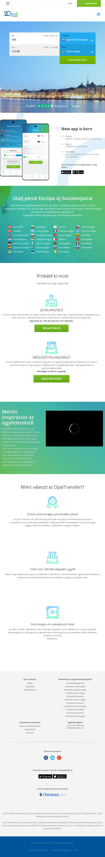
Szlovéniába (84, 247)
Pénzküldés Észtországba (75, 716)
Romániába (84, 243)
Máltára (59, 239)
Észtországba (40, 251)
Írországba (61, 251)
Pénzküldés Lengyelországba (75, 690)
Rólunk (30, 683)
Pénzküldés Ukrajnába (75, 713)
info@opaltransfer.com (75, 728)
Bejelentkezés (51, 378)
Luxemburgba (17, 239)
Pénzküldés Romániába (75, 703)
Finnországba (40, 231)
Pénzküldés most (77, 59)
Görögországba (86, 231)
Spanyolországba (19, 247)
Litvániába (83, 235)
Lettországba (62, 235)
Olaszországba (40, 243)
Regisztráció (91, 3)
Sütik (75, 850)
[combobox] (78, 40)
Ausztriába (15, 227)
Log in (69, 3)
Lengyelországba (41, 235)
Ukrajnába (15, 251)
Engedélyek (30, 686)
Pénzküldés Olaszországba (75, 700)
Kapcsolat (30, 733)
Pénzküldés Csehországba (75, 686)
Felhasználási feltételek (38, 850)
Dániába (14, 231)
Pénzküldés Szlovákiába (75, 709)
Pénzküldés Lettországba (75, 693)
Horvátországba (18, 235)
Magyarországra (41, 239)
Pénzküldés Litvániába (75, 696)
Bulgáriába (38, 227)
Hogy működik (30, 729)
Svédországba (40, 247)
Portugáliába (62, 243)
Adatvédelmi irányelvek (61, 850)
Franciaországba (63, 231)
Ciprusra (59, 227)
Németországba (18, 243)
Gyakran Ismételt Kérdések (30, 726)
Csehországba (85, 227)
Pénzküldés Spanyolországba (75, 706)
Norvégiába (84, 239)
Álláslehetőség (30, 690)
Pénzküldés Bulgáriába (75, 683)
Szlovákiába (61, 247)
